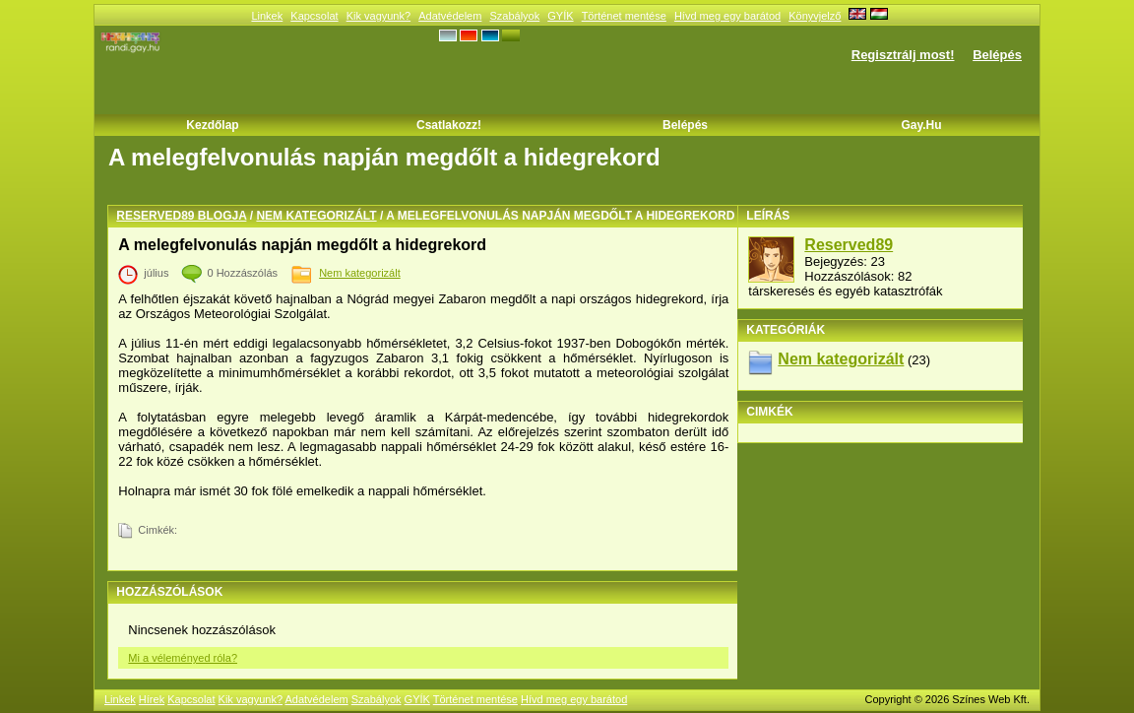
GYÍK (560, 16)
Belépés (997, 54)
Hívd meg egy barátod (727, 16)
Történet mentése (624, 16)
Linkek (267, 16)
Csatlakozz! (448, 125)
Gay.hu (921, 125)
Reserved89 (848, 244)
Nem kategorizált (316, 216)
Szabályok (514, 16)
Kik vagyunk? (378, 16)
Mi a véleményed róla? (182, 658)
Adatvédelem (449, 16)
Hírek (151, 699)
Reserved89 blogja (181, 216)
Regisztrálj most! (903, 54)
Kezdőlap (212, 125)
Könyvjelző (814, 16)
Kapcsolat (314, 16)
